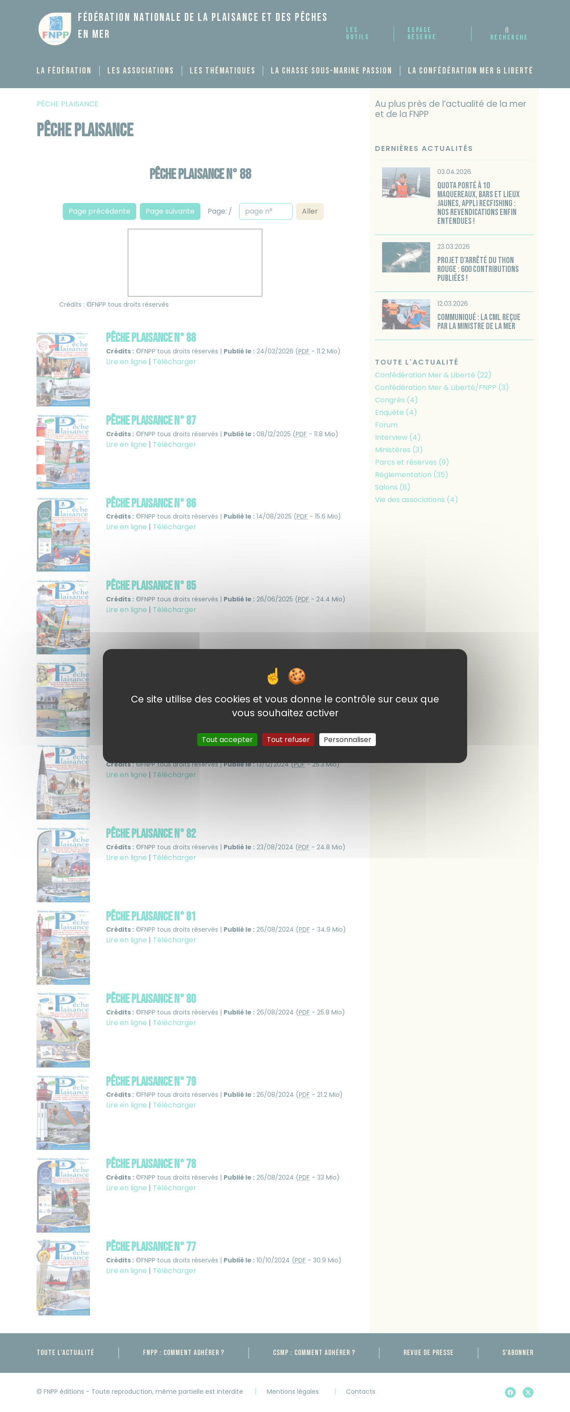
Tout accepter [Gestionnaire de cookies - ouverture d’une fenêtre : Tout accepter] (227, 739)
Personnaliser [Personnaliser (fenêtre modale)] (347, 739)
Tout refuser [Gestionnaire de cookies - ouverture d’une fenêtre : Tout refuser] (288, 739)
